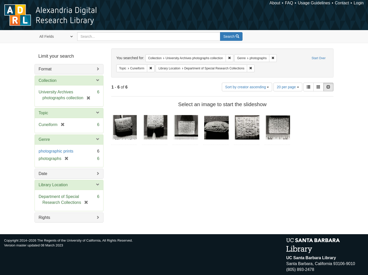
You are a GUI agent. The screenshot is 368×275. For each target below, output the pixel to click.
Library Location (53, 185)
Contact (342, 3)
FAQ (289, 3)
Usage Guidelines (314, 3)
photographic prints (56, 151)
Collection (47, 80)
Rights (44, 217)
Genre (44, 139)
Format (45, 69)
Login (359, 3)
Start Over (319, 58)
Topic (43, 113)
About (275, 3)
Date (43, 173)
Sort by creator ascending (247, 87)
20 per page (288, 87)
